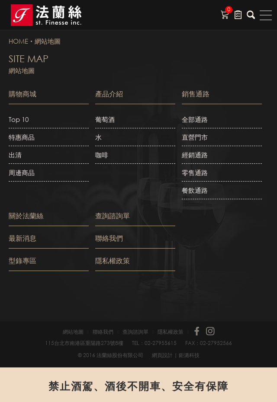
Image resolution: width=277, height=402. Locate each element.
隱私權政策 (112, 260)
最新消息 (22, 237)
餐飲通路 (195, 190)
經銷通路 (195, 154)
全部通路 (195, 119)
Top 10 (19, 119)
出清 (15, 154)
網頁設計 (162, 355)
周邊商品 (22, 172)
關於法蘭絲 (26, 215)
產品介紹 (109, 93)
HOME (18, 41)
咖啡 (101, 154)
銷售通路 (195, 93)
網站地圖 (48, 41)
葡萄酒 (105, 119)
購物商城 (22, 93)
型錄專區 (22, 260)
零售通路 (195, 172)
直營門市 (195, 137)
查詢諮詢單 (112, 215)
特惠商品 (22, 137)
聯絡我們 (109, 237)
